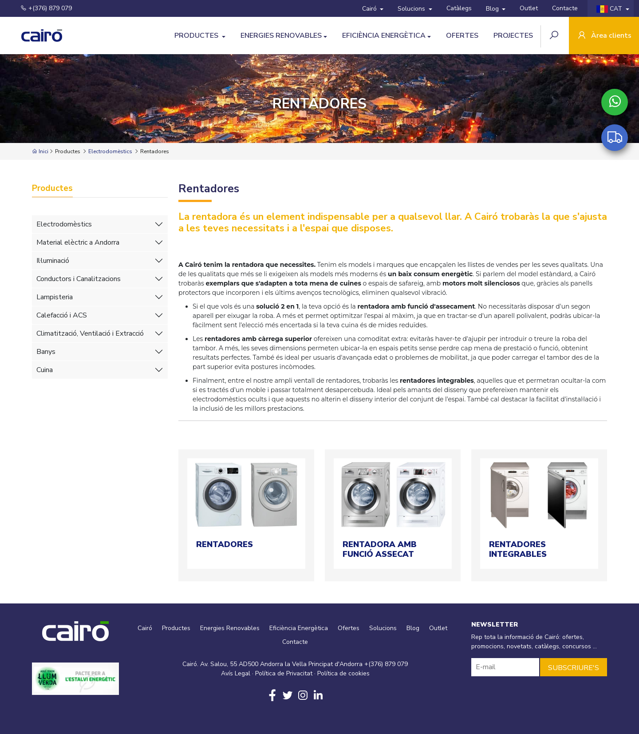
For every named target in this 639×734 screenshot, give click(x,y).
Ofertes (462, 35)
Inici (40, 151)
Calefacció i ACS (61, 315)
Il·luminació (52, 261)
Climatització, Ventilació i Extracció (90, 333)
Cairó (370, 8)
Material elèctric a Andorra (77, 242)
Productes (197, 35)
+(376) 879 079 (41, 8)
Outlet (529, 8)
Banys (45, 352)
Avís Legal (235, 673)
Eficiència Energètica (384, 35)
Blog (493, 8)
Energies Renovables (281, 35)
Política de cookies (343, 673)
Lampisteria (54, 297)
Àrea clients (603, 36)
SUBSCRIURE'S (573, 668)
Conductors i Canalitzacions (78, 279)
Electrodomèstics (110, 151)
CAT (610, 8)
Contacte (565, 8)
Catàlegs (459, 8)
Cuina (44, 370)
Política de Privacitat (283, 673)
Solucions (412, 8)
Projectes (513, 35)
